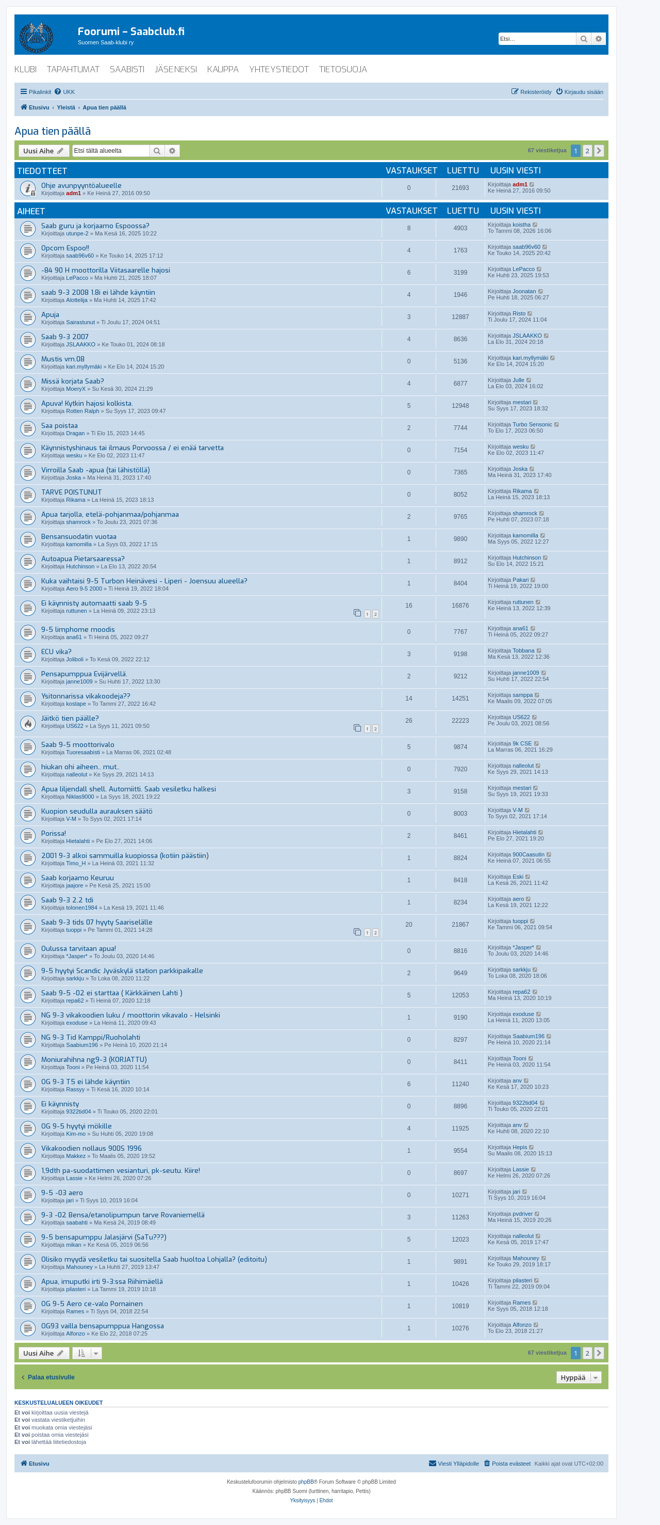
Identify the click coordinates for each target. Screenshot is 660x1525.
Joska (73, 477)
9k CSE (522, 743)
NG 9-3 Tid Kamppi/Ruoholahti (90, 1037)
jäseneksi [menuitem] (176, 69)
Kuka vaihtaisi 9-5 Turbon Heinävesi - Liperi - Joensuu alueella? (144, 581)
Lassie (74, 1178)
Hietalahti (78, 841)
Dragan (75, 433)
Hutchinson (80, 566)
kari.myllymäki (84, 366)
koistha (522, 224)
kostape (76, 704)
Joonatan (524, 291)
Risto (519, 313)
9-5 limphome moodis (78, 629)
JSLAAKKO (80, 344)
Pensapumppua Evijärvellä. (84, 674)
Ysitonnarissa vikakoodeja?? (85, 696)
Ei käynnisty (60, 1104)
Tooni (72, 1067)
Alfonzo (75, 1333)
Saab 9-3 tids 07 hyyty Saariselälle (97, 922)
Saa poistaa (59, 425)
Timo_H (76, 863)
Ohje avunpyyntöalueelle (81, 185)
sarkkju (75, 978)
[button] (599, 151)
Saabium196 (82, 1045)
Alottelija (77, 300)
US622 (75, 726)
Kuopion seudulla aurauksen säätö (97, 811)
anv (517, 1080)
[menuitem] (64, 92)
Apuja (50, 314)
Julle (518, 380)
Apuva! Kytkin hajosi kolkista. (87, 403)
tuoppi (73, 930)
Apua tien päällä (52, 131)
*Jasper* (77, 956)
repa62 (75, 1000)
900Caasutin (528, 854)
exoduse (77, 1023)
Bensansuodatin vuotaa (79, 536)
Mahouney (79, 1267)
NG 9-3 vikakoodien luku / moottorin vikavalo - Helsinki (130, 1015)
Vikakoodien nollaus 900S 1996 (91, 1148)
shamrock (78, 522)
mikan (73, 1245)
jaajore (74, 885)
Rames (75, 1311)
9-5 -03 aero (62, 1192)
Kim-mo (76, 1134)
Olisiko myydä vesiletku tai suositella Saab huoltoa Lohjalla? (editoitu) (154, 1259)
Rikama (75, 500)
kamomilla (79, 544)
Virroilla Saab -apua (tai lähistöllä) (95, 470)
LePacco (77, 278)
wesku (74, 455)
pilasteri (76, 1289)
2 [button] (587, 150)
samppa (523, 695)
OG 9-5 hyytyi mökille (76, 1126)
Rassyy (75, 1089)
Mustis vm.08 (63, 359)
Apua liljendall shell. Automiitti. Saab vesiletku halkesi (128, 789)
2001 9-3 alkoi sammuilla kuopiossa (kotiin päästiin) (125, 855)
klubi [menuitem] (25, 69)
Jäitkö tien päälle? (70, 718)
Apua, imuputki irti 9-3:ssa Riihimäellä (102, 1281)
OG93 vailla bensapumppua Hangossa (102, 1326)
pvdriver (523, 1214)
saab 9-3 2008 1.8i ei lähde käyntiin (98, 292)
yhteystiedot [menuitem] (279, 69)
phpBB (306, 1482)
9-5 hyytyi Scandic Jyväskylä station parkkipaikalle (122, 970)
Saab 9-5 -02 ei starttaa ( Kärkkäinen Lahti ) (112, 993)
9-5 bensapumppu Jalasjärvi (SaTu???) (104, 1237)
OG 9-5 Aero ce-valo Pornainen (92, 1303)
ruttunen (76, 611)
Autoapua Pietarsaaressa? (83, 558)
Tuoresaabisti (83, 752)
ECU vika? (56, 651)
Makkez (76, 1156)
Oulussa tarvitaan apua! (78, 948)
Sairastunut (80, 322)
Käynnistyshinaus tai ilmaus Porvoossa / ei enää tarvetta (132, 447)
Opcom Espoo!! (65, 248)
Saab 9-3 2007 (65, 336)
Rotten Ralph (82, 411)
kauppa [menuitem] (223, 69)
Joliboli (75, 659)
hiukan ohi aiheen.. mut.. (80, 766)
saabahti (77, 1222)
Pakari (521, 580)
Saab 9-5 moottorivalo (77, 744)
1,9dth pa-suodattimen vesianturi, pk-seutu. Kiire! (120, 1170)
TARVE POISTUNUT (71, 492)
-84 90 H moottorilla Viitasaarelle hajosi (105, 270)
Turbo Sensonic (532, 424)
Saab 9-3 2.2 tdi (67, 900)
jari (70, 1200)
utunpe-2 (77, 233)
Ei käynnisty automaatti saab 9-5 (94, 603)
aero (518, 899)
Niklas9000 (80, 796)
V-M (71, 819)
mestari (522, 402)
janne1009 (79, 681)
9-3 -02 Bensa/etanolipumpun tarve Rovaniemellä (123, 1215)
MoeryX (76, 389)
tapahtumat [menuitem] (73, 69)
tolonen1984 (81, 907)
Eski (518, 876)
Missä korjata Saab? (72, 381)
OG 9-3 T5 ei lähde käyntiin (85, 1081)
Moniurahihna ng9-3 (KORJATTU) (94, 1059)
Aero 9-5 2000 (84, 588)
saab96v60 (80, 255)
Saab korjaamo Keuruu (77, 877)
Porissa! (53, 833)
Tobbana (523, 650)
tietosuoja (343, 69)
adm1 (73, 193)
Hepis (520, 1147)
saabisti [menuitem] (127, 69)
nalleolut (76, 774)
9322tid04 (78, 1111)
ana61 (74, 637)
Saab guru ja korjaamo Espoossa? (95, 225)
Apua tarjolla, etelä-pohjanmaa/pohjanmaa (110, 514)
